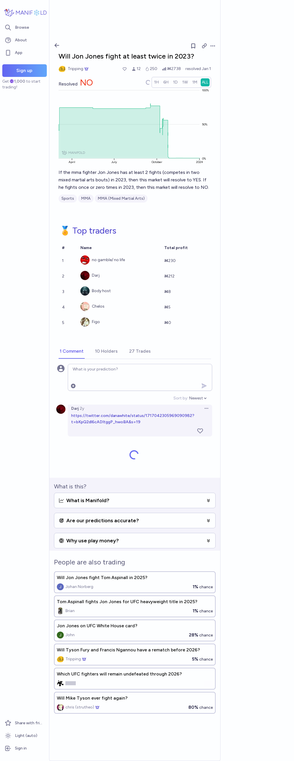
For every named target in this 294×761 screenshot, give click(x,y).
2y (82, 408)
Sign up (24, 70)
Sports (67, 198)
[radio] (156, 82)
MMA (86, 198)
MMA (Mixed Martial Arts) (121, 198)
